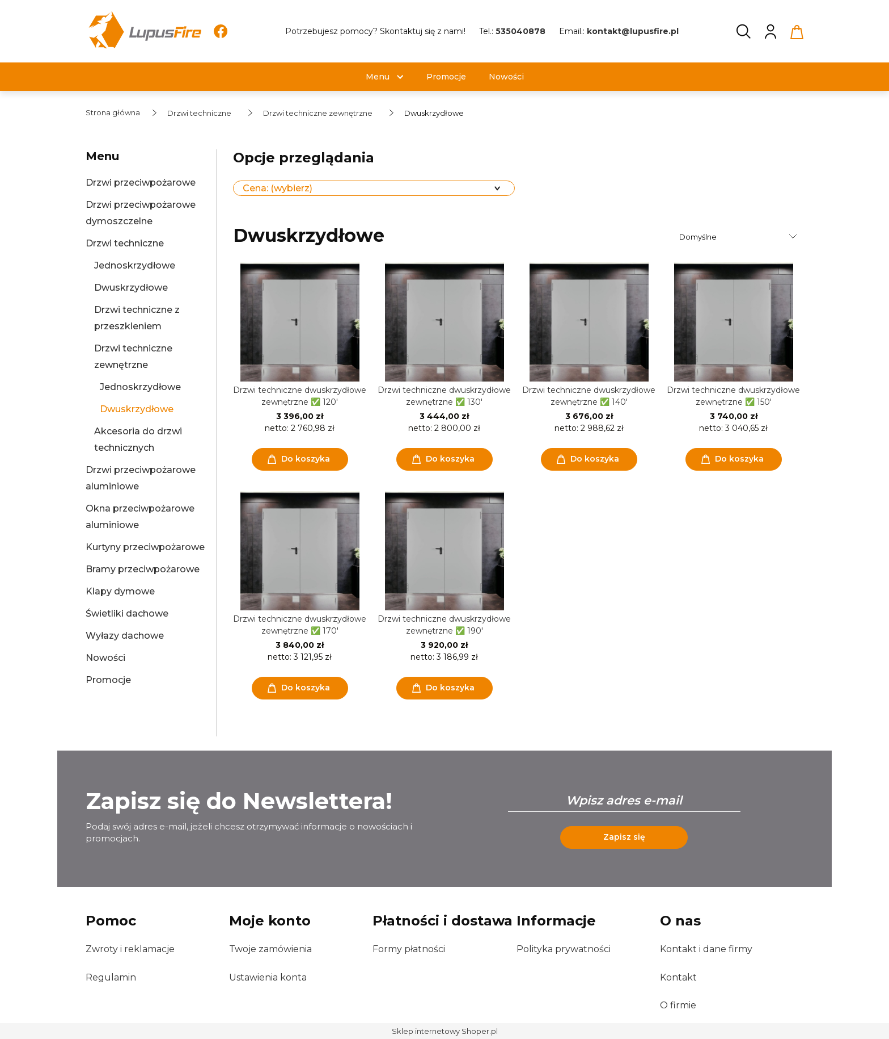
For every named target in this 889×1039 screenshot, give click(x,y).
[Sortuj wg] (739, 236)
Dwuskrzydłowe (131, 287)
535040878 (520, 31)
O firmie (678, 1005)
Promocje (108, 679)
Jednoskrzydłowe (134, 265)
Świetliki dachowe (127, 613)
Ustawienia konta (268, 977)
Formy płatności (408, 949)
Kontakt (678, 977)
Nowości (105, 657)
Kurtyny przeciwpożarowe (145, 547)
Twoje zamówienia (270, 949)
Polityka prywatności (564, 949)
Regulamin (111, 977)
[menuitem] (378, 77)
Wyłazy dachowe (125, 635)
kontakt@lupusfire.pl (633, 31)
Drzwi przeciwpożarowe (141, 182)
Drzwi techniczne (125, 243)
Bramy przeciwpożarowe (143, 569)
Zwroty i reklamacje (130, 949)
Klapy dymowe (120, 591)
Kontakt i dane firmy (706, 949)
